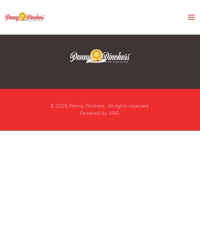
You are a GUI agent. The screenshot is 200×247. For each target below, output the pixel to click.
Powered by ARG (99, 113)
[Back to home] (25, 17)
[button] (191, 17)
